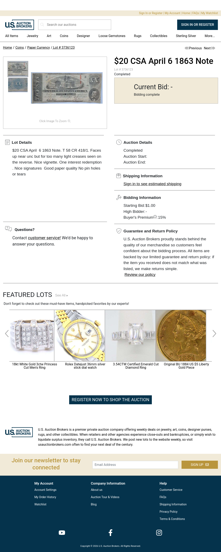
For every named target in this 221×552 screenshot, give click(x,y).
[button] (17, 69)
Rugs (137, 36)
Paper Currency (38, 48)
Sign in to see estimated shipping (153, 184)
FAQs (195, 13)
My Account (172, 13)
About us (96, 489)
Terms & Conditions (172, 519)
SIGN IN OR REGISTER (197, 25)
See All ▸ (61, 295)
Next (209, 48)
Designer (83, 36)
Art (49, 36)
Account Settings (45, 489)
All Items (11, 36)
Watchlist (40, 504)
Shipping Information (173, 504)
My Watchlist (209, 13)
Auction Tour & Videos (105, 497)
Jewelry (32, 36)
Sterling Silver (186, 36)
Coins (64, 36)
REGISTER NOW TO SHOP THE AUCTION (110, 399)
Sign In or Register (150, 13)
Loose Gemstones (112, 36)
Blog (94, 504)
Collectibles (158, 36)
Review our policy (140, 274)
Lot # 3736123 (63, 48)
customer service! (44, 237)
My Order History (45, 497)
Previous (193, 48)
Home (186, 13)
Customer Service (171, 489)
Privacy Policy (168, 511)
